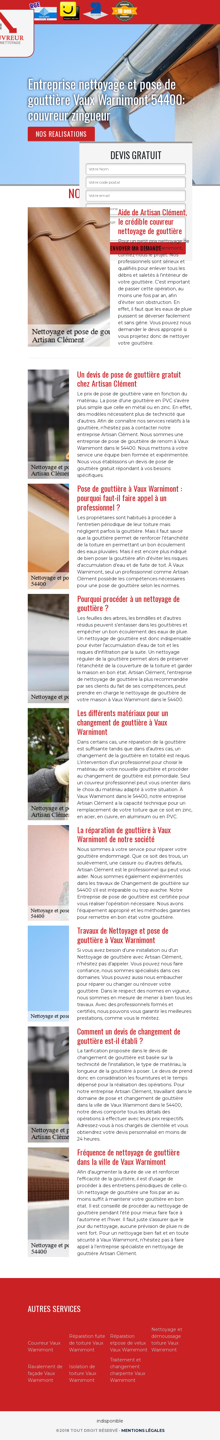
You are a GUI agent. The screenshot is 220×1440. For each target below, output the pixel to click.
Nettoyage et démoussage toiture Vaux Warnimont (166, 1340)
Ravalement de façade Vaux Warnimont (45, 1373)
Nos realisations (61, 134)
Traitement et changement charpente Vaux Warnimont (127, 1370)
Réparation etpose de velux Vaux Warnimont (128, 1343)
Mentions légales (143, 1430)
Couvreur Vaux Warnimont (44, 1346)
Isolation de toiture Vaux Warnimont (82, 1373)
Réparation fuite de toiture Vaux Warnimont (87, 1343)
